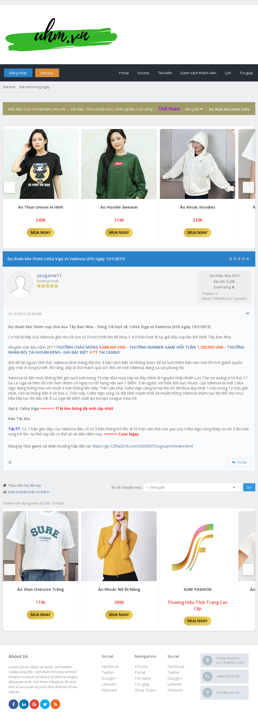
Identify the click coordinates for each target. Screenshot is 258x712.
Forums (143, 72)
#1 (248, 313)
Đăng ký (47, 72)
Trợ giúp (246, 72)
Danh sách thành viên (198, 72)
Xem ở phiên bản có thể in (28, 491)
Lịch (228, 72)
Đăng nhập (18, 72)
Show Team (145, 690)
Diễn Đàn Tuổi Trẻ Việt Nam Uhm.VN (36, 109)
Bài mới (9, 86)
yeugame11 (49, 275)
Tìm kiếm (165, 72)
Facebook (176, 666)
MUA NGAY (41, 232)
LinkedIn (174, 684)
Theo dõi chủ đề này (24, 485)
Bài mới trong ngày (35, 86)
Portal (124, 72)
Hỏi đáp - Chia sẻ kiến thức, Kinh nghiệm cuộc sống (111, 109)
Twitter (173, 672)
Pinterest (175, 690)
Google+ (174, 678)
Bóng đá (192, 109)
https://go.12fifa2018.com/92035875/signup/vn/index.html (142, 446)
